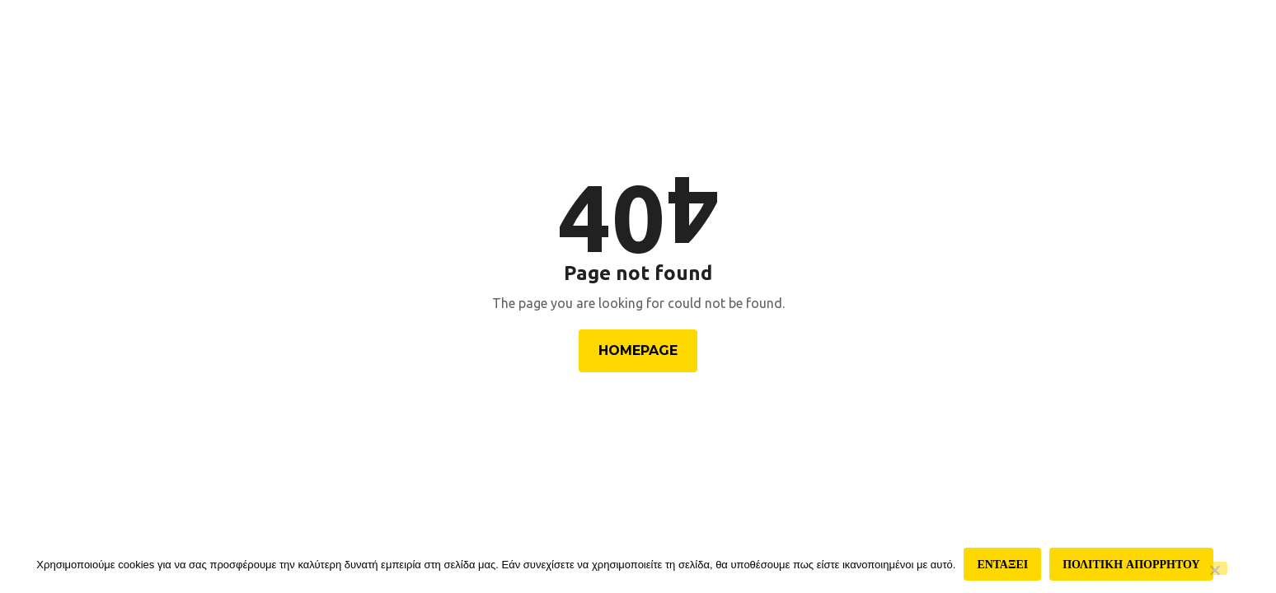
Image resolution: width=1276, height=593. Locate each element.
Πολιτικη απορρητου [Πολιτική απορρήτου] (1131, 564)
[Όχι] (1214, 568)
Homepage (638, 350)
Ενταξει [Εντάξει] (1002, 564)
